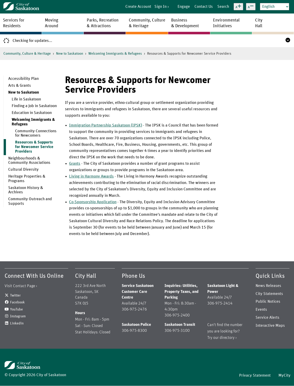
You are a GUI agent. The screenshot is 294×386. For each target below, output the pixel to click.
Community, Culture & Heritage (27, 53)
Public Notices (268, 302)
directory (227, 338)
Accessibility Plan (23, 79)
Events (261, 310)
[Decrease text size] (251, 6)
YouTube (16, 309)
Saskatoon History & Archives (25, 190)
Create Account (138, 7)
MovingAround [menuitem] (51, 23)
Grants (74, 164)
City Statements (269, 294)
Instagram (18, 316)
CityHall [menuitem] (258, 23)
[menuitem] (31, 79)
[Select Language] (274, 6)
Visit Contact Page (20, 286)
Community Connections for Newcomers (36, 133)
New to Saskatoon (69, 53)
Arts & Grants (19, 86)
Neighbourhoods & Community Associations (29, 160)
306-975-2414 (219, 303)
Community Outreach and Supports (30, 201)
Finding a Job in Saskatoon (34, 106)
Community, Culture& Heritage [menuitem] (147, 23)
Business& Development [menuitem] (185, 23)
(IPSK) (136, 125)
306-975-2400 (177, 315)
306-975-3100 (177, 331)
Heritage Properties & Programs (26, 178)
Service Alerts (267, 318)
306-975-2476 (134, 309)
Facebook (17, 302)
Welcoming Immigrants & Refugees (115, 53)
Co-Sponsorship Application (92, 202)
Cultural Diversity (23, 169)
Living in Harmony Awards (91, 176)
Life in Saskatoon (26, 99)
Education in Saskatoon (32, 113)
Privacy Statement (255, 375)
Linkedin (17, 323)
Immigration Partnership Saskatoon (99, 125)
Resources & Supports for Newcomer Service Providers (34, 147)
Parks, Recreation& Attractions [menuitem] (103, 23)
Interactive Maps (270, 326)
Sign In (160, 7)
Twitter (15, 295)
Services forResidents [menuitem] (13, 23)
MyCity (284, 375)
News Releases (268, 286)
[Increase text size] (238, 6)
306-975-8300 (134, 331)
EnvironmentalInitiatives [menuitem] (226, 23)
